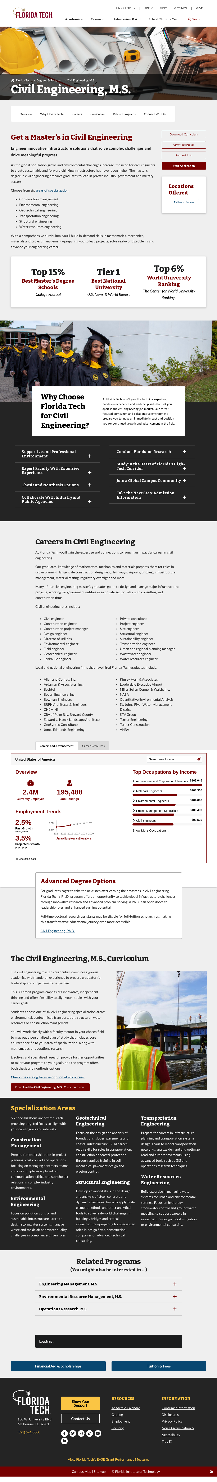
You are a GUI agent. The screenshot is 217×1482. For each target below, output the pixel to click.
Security (118, 1434)
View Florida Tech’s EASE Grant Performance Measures (108, 1466)
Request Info (184, 155)
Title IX (167, 1448)
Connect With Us (155, 114)
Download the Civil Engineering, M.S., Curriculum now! (50, 1093)
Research (98, 19)
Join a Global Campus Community (152, 480)
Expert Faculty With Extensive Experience (57, 470)
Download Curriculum (184, 134)
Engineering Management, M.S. (108, 1290)
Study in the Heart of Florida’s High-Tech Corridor (152, 466)
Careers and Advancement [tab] (56, 746)
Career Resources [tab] (93, 746)
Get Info (180, 8)
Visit (163, 8)
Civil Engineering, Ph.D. (58, 937)
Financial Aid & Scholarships (58, 1372)
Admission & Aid (127, 19)
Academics (74, 19)
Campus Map (81, 1478)
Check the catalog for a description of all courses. (48, 1083)
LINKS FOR (126, 8)
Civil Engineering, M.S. (81, 80)
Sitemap (100, 1478)
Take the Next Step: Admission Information (152, 495)
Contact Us (80, 1425)
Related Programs (124, 114)
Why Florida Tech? (52, 114)
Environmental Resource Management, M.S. (108, 1303)
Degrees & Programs (49, 80)
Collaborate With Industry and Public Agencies (57, 499)
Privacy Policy (172, 1428)
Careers (77, 114)
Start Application (184, 165)
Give (199, 8)
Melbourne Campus (184, 202)
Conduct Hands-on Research (152, 451)
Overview (26, 114)
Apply (148, 8)
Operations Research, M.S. (108, 1315)
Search (195, 20)
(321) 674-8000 (29, 1439)
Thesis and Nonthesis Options (57, 485)
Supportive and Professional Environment (57, 453)
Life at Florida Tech (164, 19)
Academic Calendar (126, 1414)
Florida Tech (23, 80)
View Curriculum (184, 145)
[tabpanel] (108, 822)
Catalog (117, 1421)
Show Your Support (80, 1410)
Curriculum (97, 114)
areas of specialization (52, 190)
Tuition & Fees (159, 1372)
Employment (121, 1428)
